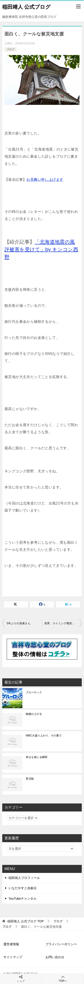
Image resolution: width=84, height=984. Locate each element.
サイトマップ (12, 957)
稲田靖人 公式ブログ (26, 6)
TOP (25, 921)
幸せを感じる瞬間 (36, 757)
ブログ (10, 49)
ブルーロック (34, 692)
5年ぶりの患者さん (18, 623)
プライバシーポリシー (61, 944)
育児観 (30, 778)
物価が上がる (34, 714)
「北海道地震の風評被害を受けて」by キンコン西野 (41, 249)
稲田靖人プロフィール (24, 878)
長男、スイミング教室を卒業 (62, 623)
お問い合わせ (54, 957)
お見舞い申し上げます (44, 179)
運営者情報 (11, 944)
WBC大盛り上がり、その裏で (44, 735)
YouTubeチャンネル (23, 898)
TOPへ (63, 978)
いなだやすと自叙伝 (23, 888)
